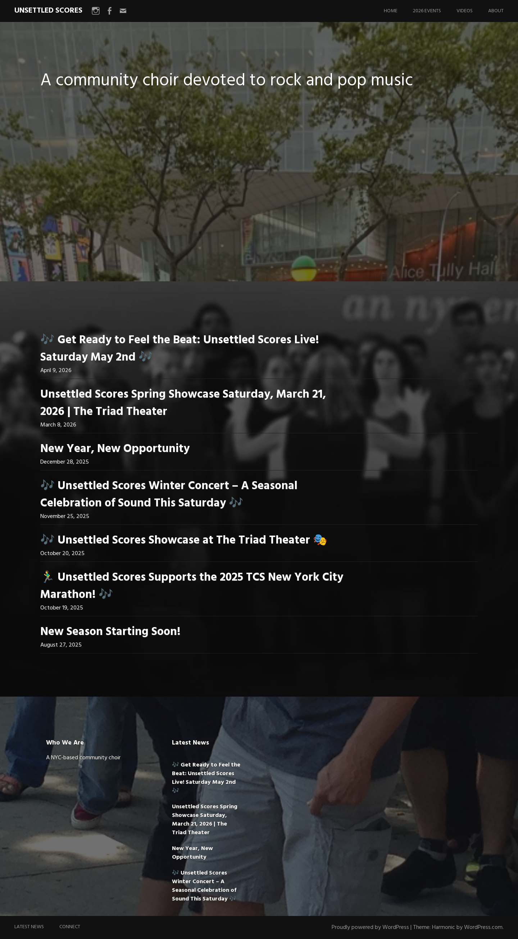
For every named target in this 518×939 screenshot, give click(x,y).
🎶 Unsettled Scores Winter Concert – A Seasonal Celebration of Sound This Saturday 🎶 (168, 495)
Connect (69, 927)
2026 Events (427, 11)
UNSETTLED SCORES (48, 10)
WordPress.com (483, 927)
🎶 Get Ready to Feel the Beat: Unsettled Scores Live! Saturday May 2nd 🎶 (179, 349)
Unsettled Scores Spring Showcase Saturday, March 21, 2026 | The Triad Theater (183, 403)
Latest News (29, 927)
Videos (464, 11)
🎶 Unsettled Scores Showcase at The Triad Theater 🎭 (183, 540)
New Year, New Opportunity (115, 449)
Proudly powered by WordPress (370, 927)
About (496, 11)
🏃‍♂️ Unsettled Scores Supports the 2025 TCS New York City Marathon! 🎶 (191, 586)
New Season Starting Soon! (110, 632)
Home (390, 11)
